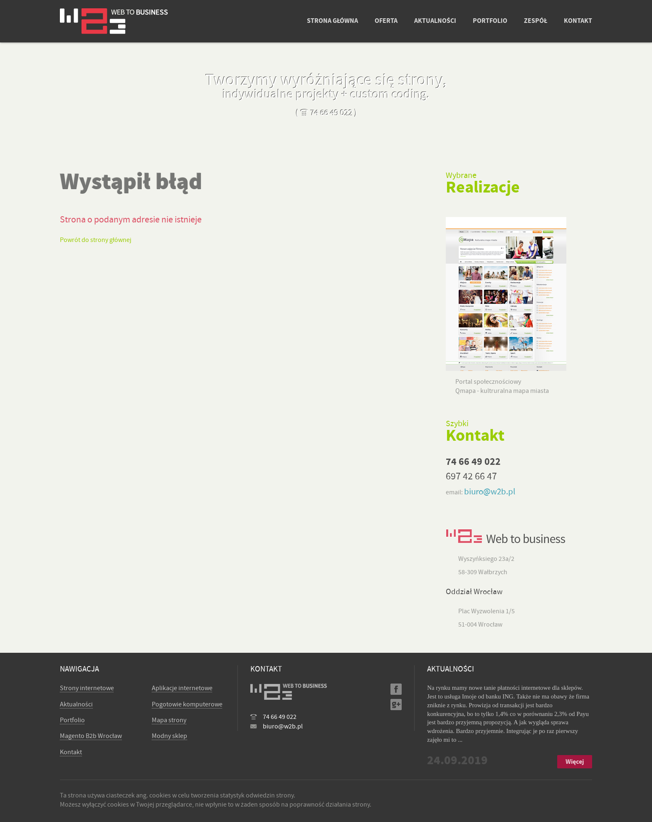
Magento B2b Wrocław (91, 736)
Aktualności (76, 704)
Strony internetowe (87, 688)
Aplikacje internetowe (182, 688)
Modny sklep (169, 736)
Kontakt (71, 752)
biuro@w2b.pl (489, 491)
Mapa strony (169, 720)
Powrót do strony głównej (95, 240)
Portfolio (72, 720)
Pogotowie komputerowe (187, 704)
